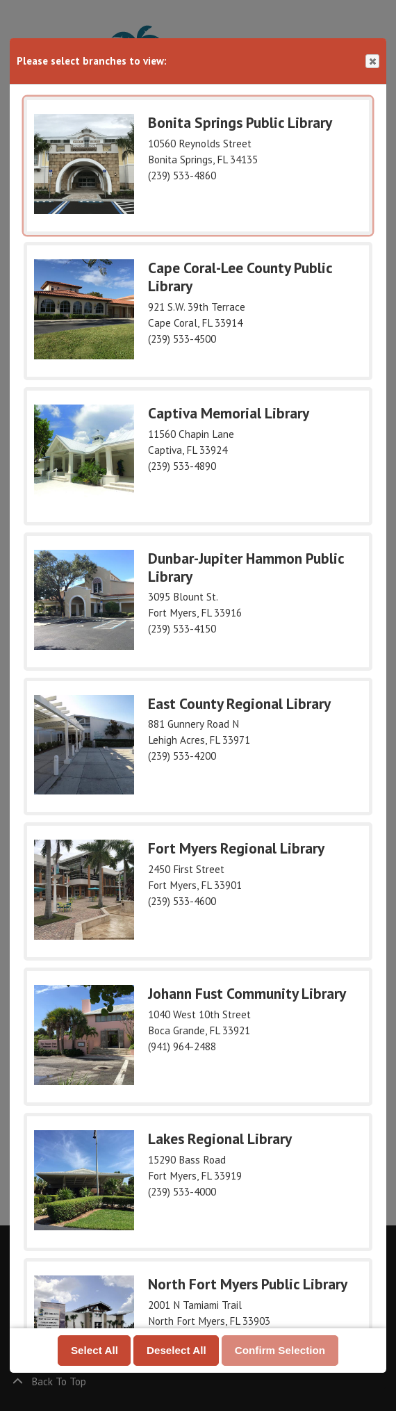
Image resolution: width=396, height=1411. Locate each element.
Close (371, 61)
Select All (94, 1349)
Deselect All (176, 1349)
